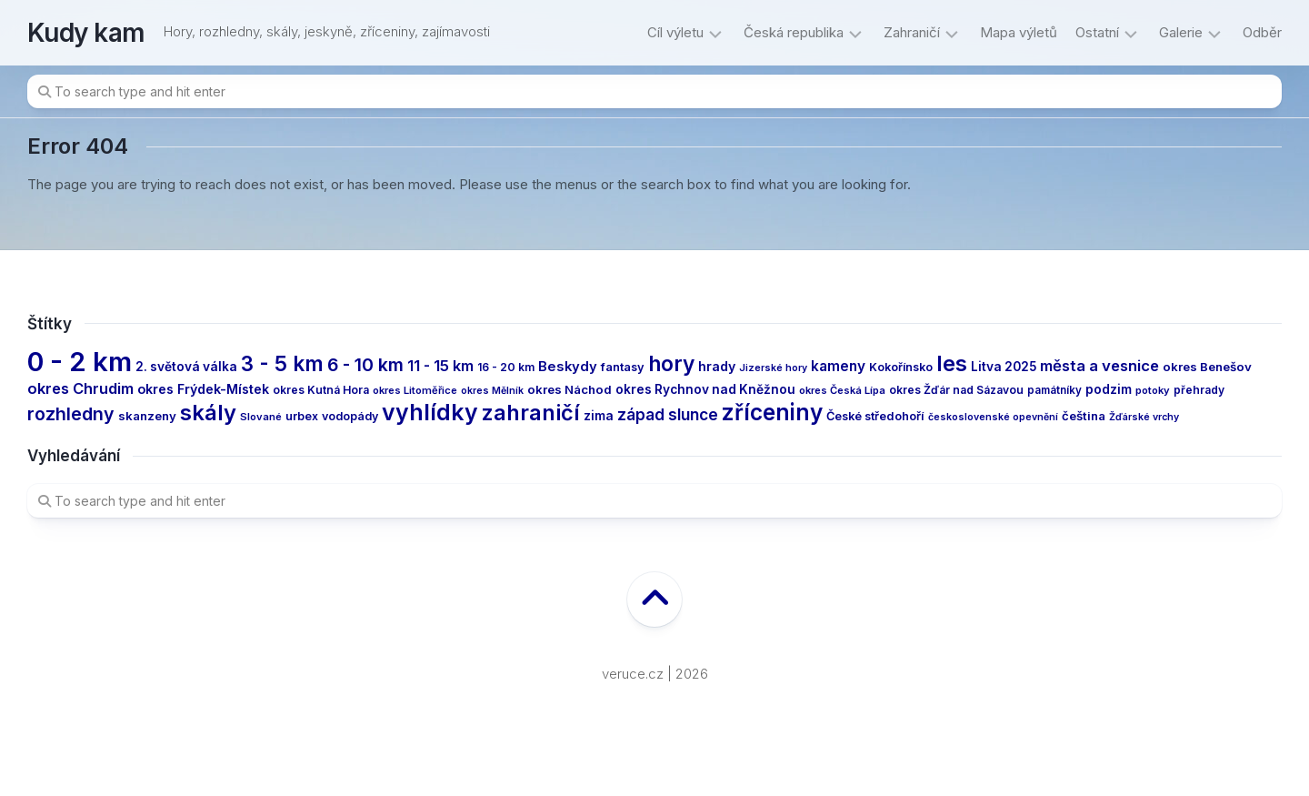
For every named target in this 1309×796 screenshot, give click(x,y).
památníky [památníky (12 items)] (1054, 390)
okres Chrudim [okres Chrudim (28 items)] (80, 388)
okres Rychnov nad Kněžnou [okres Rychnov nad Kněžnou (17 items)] (705, 389)
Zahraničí (912, 32)
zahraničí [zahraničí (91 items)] (531, 412)
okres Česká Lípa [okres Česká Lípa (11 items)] (842, 390)
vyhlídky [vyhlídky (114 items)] (430, 412)
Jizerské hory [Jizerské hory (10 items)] (773, 368)
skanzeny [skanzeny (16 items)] (147, 415)
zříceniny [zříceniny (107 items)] (772, 412)
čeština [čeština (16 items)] (1083, 415)
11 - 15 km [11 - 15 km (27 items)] (440, 366)
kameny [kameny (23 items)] (838, 366)
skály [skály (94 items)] (208, 412)
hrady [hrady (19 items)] (716, 366)
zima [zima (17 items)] (599, 415)
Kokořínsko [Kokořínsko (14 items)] (901, 367)
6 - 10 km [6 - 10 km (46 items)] (365, 365)
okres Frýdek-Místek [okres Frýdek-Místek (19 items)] (203, 389)
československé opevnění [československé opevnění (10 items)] (993, 417)
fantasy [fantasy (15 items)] (623, 367)
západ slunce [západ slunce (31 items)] (667, 414)
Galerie (1181, 32)
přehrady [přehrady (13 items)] (1199, 390)
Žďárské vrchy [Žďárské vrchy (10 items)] (1144, 417)
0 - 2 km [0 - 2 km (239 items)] (79, 362)
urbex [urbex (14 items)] (301, 416)
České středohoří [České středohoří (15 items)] (875, 416)
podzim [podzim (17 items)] (1108, 389)
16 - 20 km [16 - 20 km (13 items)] (506, 367)
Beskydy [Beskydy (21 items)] (567, 366)
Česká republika (794, 32)
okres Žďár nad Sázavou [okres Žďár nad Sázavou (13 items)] (956, 390)
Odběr (1262, 32)
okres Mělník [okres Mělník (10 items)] (492, 391)
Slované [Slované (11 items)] (261, 416)
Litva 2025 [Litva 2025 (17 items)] (1003, 366)
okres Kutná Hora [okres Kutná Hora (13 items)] (321, 390)
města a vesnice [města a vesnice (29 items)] (1099, 366)
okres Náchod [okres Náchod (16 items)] (569, 389)
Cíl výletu (675, 32)
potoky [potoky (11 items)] (1152, 390)
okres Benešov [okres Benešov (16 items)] (1207, 366)
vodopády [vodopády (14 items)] (350, 416)
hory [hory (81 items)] (671, 363)
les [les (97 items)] (951, 363)
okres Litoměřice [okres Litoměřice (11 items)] (415, 390)
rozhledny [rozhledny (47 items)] (71, 414)
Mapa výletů (1018, 32)
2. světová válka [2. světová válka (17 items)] (186, 366)
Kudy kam (86, 32)
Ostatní (1097, 32)
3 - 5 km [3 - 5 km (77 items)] (282, 363)
